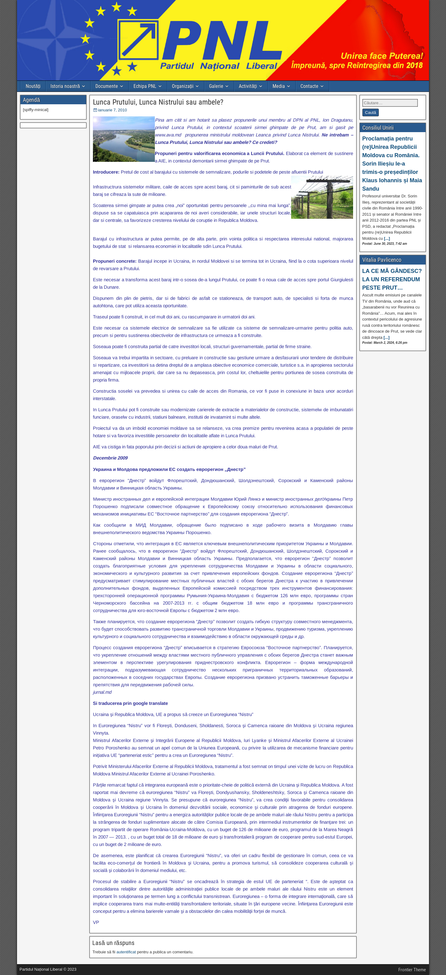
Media (279, 86)
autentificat (126, 952)
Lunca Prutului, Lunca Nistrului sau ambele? (158, 102)
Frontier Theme (412, 970)
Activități (248, 86)
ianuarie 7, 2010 (112, 110)
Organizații (183, 86)
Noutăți (33, 86)
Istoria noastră (65, 86)
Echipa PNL (144, 86)
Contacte (309, 86)
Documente (106, 86)
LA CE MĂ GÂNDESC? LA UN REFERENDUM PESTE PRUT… (392, 279)
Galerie (216, 86)
